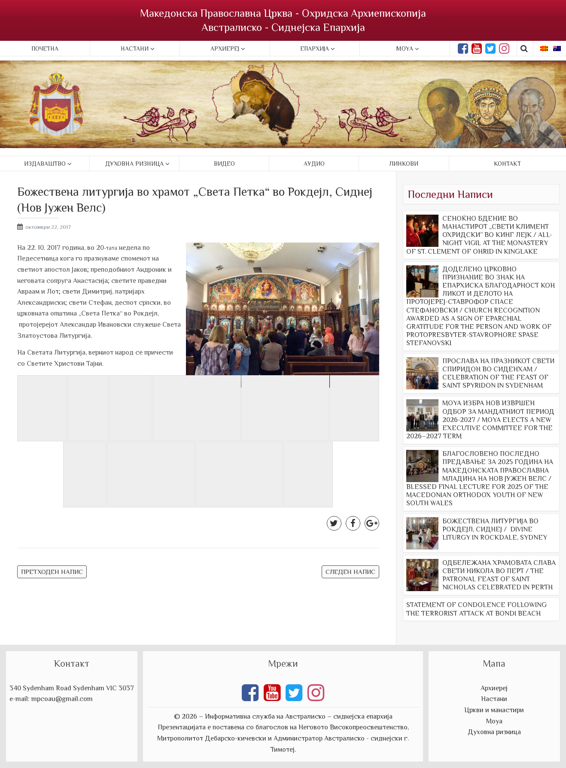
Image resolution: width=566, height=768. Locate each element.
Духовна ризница (134, 163)
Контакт (507, 163)
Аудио (314, 163)
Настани (135, 48)
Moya (404, 48)
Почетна (44, 48)
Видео (224, 163)
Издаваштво (45, 163)
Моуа (494, 721)
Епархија (314, 48)
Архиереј (224, 48)
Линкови (404, 163)
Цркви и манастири (494, 710)
